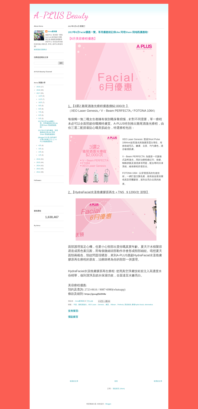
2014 (38, 165)
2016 (38, 159)
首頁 (116, 381)
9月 (40, 106)
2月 (40, 152)
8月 (40, 109)
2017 (38, 93)
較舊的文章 (158, 381)
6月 (40, 115)
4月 (40, 145)
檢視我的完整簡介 (40, 49)
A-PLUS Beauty (61, 15)
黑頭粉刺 (128, 305)
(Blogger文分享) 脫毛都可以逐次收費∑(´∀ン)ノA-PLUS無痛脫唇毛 (47, 139)
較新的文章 (74, 381)
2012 (38, 172)
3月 (40, 149)
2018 (38, 90)
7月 (40, 112)
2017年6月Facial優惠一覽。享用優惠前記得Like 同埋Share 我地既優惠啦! (48, 124)
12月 (40, 96)
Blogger (108, 404)
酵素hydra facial (138, 305)
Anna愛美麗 (52, 31)
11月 (40, 99)
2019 (38, 87)
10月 (40, 102)
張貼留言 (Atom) (119, 389)
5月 (40, 118)
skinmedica (149, 305)
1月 (40, 155)
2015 (38, 162)
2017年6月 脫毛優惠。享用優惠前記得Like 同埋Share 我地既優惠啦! (48, 132)
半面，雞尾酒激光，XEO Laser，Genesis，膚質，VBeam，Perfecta (98, 305)
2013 (38, 169)
